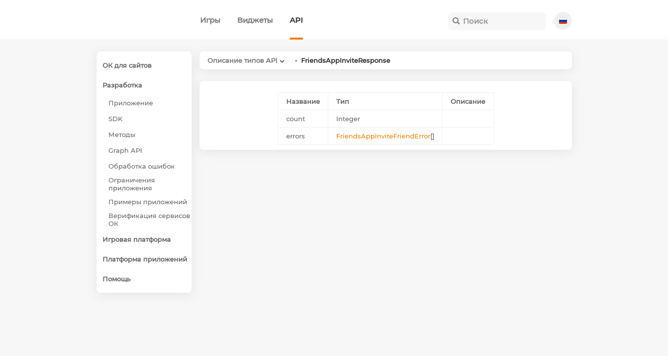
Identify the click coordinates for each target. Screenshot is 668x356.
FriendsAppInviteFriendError (383, 136)
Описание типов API (242, 60)
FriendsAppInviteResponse (345, 60)
